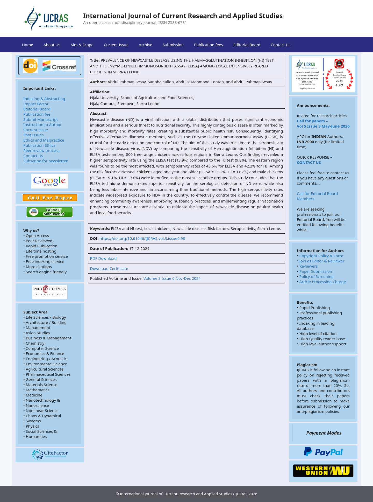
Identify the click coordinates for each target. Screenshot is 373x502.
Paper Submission (315, 271)
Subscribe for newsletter (45, 160)
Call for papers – (312, 120)
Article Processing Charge (322, 281)
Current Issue (116, 44)
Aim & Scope (81, 44)
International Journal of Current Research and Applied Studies (183, 15)
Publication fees (208, 44)
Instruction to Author (42, 124)
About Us (52, 44)
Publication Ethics (39, 145)
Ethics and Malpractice (43, 140)
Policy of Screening (316, 276)
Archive (145, 44)
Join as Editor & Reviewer (322, 260)
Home (27, 44)
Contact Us (280, 44)
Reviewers (308, 266)
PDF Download (103, 258)
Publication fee (37, 114)
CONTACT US (309, 162)
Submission (173, 44)
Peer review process (41, 150)
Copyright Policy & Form (321, 255)
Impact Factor (35, 103)
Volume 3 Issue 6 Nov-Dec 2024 (172, 278)
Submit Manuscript (40, 119)
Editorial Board (247, 44)
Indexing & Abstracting (44, 98)
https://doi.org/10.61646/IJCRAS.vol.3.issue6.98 (142, 238)
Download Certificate (109, 268)
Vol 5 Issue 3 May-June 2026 (323, 126)
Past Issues (33, 134)
